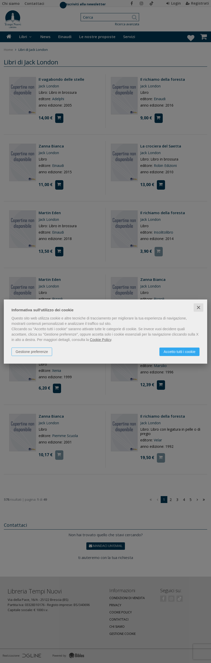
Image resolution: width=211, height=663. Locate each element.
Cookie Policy (100, 339)
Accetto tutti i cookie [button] (179, 351)
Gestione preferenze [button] (32, 351)
